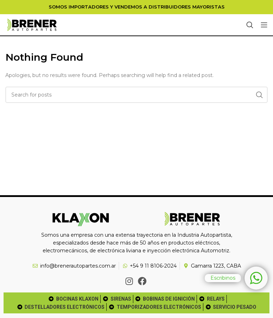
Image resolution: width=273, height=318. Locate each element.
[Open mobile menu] (264, 25)
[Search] (250, 25)
